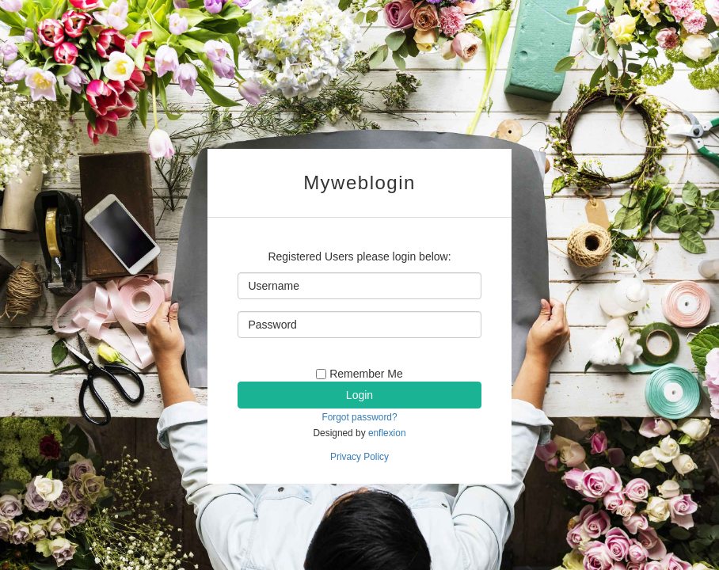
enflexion (387, 433)
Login (359, 395)
